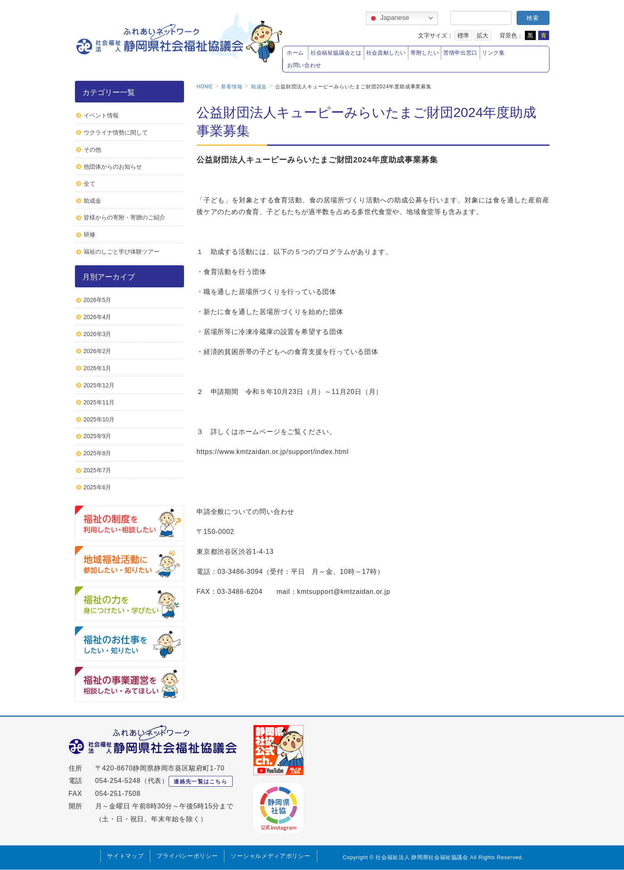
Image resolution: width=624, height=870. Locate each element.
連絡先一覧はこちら (200, 781)
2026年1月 (98, 368)
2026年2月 (98, 351)
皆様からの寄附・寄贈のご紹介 (124, 217)
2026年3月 (98, 334)
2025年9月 (98, 436)
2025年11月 (99, 402)
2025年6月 (98, 487)
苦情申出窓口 (460, 53)
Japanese (388, 18)
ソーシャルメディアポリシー (270, 856)
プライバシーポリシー (187, 856)
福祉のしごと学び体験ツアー (121, 251)
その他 (92, 149)
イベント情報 (101, 115)
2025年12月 (99, 385)
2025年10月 (99, 419)
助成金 (92, 200)
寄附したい (424, 53)
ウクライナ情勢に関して (116, 132)
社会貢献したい (386, 53)
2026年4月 (98, 317)
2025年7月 (98, 470)
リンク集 (493, 53)
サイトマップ (125, 856)
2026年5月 (98, 300)
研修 (89, 234)
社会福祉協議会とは (336, 53)
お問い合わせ (304, 65)
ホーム (295, 53)
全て (89, 183)
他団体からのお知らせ (113, 166)
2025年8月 (98, 453)
